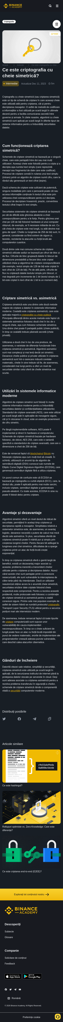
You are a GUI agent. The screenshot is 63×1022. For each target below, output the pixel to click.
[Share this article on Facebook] (19, 719)
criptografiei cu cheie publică (36, 315)
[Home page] (13, 6)
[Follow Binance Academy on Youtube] (20, 989)
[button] (57, 6)
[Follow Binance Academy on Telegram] (15, 989)
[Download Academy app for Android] (32, 977)
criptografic (53, 604)
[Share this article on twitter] (4, 719)
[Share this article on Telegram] (34, 719)
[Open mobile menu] (57, 6)
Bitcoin (47, 453)
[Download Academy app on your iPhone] (13, 977)
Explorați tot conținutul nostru (31, 894)
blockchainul (36, 453)
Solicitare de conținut (15, 958)
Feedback (10, 963)
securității (15, 690)
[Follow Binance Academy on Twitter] (10, 989)
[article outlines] (57, 24)
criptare (9, 622)
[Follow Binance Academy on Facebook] (6, 989)
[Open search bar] (49, 6)
